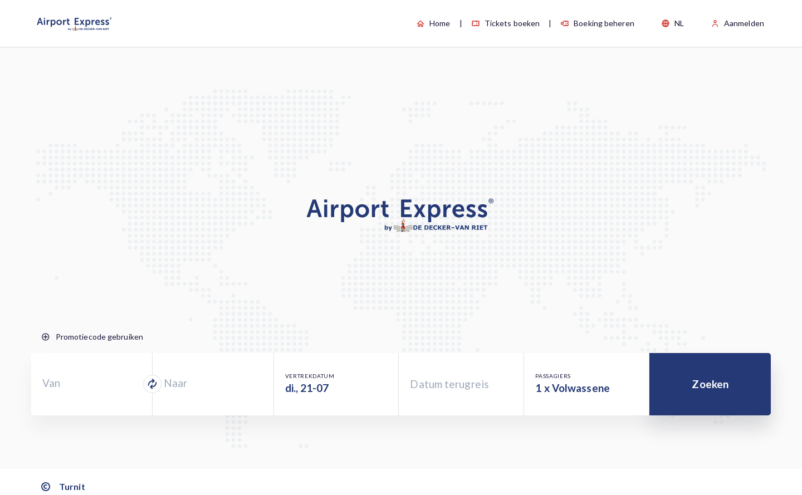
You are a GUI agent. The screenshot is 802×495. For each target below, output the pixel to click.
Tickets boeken (505, 23)
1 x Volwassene (572, 387)
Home (433, 23)
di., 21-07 (307, 387)
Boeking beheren (597, 23)
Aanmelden (737, 23)
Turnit (62, 486)
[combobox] (91, 384)
